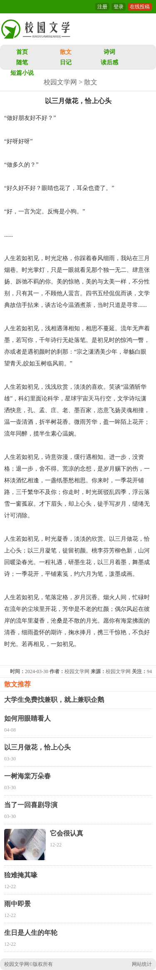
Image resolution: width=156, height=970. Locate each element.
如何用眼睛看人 (27, 718)
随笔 (22, 62)
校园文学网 (60, 82)
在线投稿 (140, 7)
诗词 (109, 52)
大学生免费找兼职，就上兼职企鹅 (54, 699)
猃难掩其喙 (20, 875)
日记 (66, 62)
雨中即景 (17, 903)
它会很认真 (66, 833)
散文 (66, 52)
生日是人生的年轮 (30, 932)
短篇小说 (22, 73)
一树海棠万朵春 (27, 776)
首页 (22, 52)
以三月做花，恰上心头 (37, 747)
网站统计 (142, 964)
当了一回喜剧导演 (30, 804)
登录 (119, 7)
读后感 (109, 62)
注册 (102, 7)
